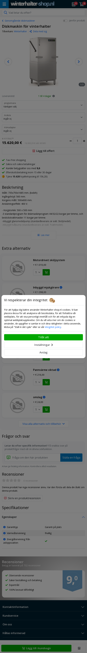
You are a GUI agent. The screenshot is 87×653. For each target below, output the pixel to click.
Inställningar (43, 345)
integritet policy (53, 327)
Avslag (43, 352)
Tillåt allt (43, 337)
